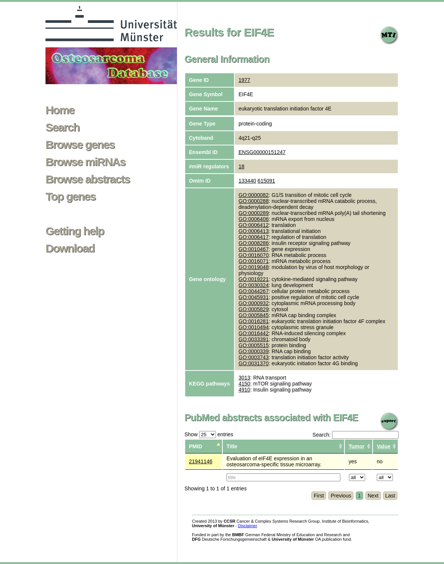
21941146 (200, 461)
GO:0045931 (254, 297)
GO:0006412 (254, 225)
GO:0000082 (254, 195)
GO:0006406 (254, 219)
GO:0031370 (254, 363)
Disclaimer (247, 525)
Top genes (70, 196)
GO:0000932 (254, 303)
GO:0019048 (254, 267)
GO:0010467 (254, 249)
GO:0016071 (254, 261)
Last (390, 496)
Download (70, 248)
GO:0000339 (254, 351)
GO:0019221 (254, 279)
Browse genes (80, 144)
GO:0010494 (254, 327)
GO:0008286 (254, 243)
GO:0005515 (254, 345)
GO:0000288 (254, 201)
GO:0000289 (254, 213)
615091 (266, 181)
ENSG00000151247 (262, 152)
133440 (247, 181)
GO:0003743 (254, 357)
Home (59, 110)
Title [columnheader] (232, 446)
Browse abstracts (87, 179)
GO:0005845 (254, 315)
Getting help (74, 231)
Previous (341, 496)
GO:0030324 (254, 285)
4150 (244, 384)
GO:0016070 (254, 255)
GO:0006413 (254, 231)
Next (373, 496)
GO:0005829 (254, 309)
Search (62, 127)
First (319, 496)
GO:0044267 (254, 291)
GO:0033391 (254, 339)
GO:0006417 (254, 237)
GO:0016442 (254, 333)
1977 (244, 80)
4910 (244, 390)
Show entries (208, 434)
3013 (244, 378)
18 (242, 166)
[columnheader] (358, 447)
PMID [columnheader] (195, 446)
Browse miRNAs (85, 162)
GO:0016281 (254, 321)
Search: (356, 435)
